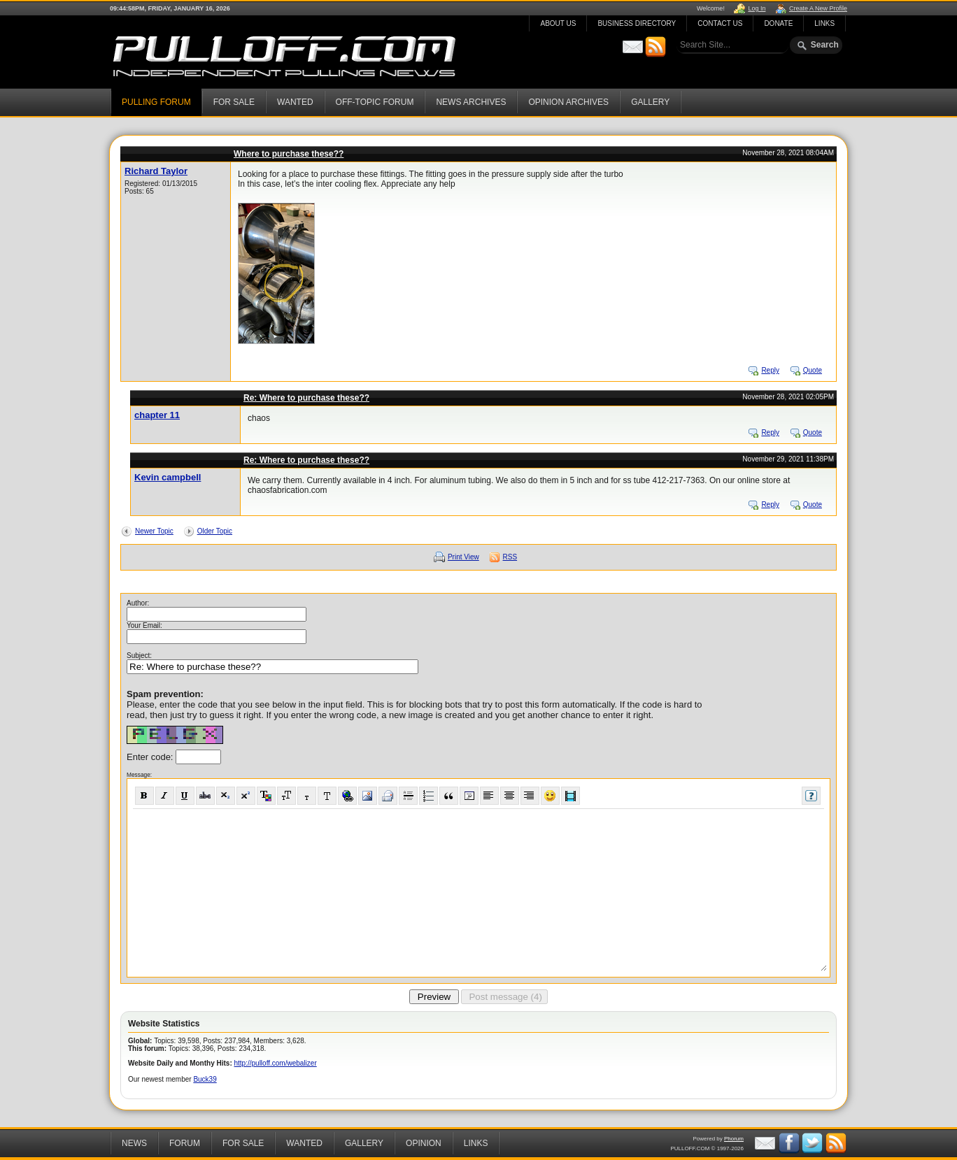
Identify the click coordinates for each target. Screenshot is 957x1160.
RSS (510, 557)
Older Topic (214, 531)
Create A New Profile (818, 8)
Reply (770, 370)
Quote (812, 370)
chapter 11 (157, 415)
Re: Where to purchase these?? (306, 398)
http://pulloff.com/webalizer (275, 1063)
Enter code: (151, 757)
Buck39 (204, 1079)
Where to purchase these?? (288, 154)
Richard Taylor (156, 171)
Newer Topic (154, 531)
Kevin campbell (167, 477)
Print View (463, 557)
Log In (756, 8)
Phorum (734, 1139)
